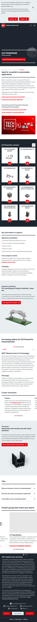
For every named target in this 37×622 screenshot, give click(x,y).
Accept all (29, 613)
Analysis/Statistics (10, 606)
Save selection (18, 613)
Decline (7, 613)
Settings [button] (25, 619)
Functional (13, 608)
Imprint (11, 619)
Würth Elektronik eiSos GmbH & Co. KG (16, 598)
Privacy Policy (18, 619)
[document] (18, 579)
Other (24, 608)
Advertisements (26, 606)
